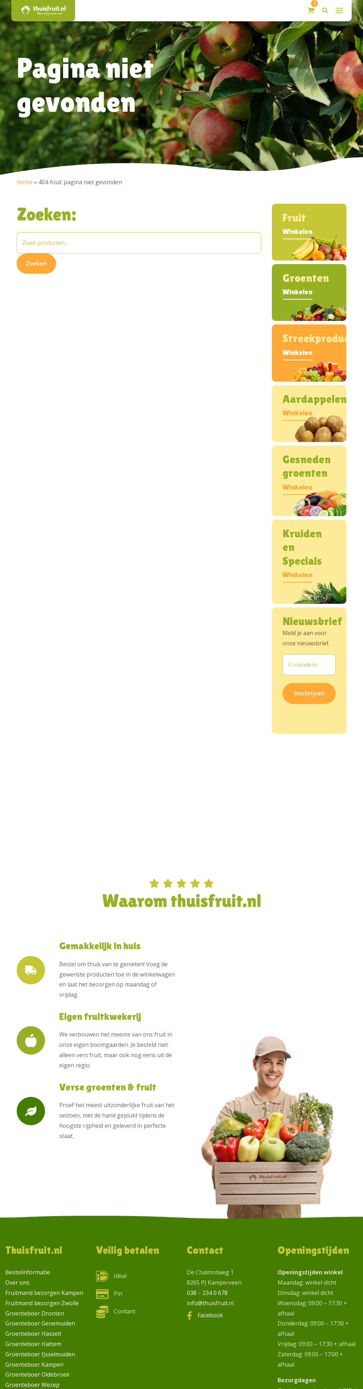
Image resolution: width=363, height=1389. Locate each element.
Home (25, 182)
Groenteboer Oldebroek (37, 1374)
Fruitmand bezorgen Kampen (44, 1293)
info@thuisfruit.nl (210, 1303)
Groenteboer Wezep (32, 1385)
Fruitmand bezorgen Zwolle (42, 1303)
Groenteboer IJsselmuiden (40, 1354)
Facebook (210, 1315)
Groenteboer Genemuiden (40, 1323)
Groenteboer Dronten (34, 1313)
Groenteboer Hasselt (33, 1334)
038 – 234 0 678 (207, 1293)
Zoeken (36, 263)
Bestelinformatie (27, 1272)
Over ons (17, 1282)
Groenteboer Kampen (34, 1364)
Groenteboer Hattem (33, 1344)
